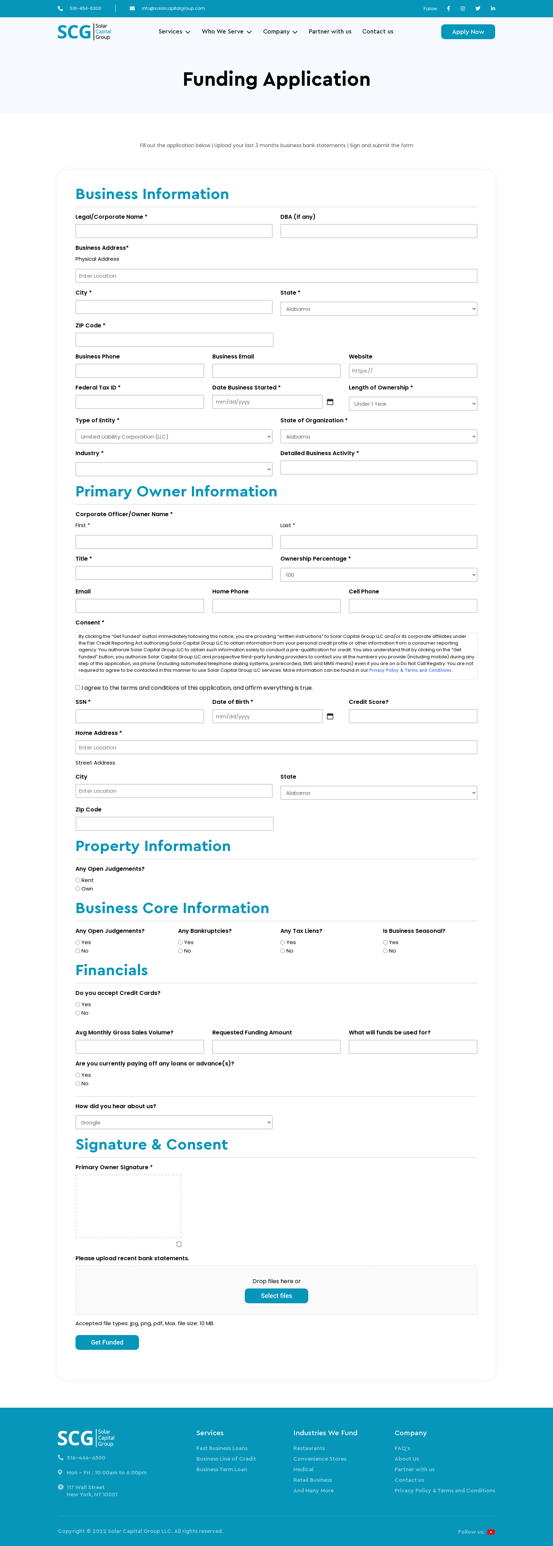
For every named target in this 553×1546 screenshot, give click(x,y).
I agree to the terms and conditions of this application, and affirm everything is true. (197, 688)
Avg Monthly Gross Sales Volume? (124, 1032)
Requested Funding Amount (252, 1032)
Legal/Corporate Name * (111, 217)
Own (87, 888)
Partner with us (330, 32)
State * (290, 293)
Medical (303, 1469)
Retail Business (312, 1480)
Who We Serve (223, 32)
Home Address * (98, 733)
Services (170, 32)
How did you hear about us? (115, 1106)
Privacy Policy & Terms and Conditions (410, 670)
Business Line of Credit (226, 1459)
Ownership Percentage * (315, 559)
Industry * (89, 453)
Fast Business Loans (222, 1448)
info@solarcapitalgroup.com (173, 8)
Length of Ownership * (381, 388)
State (288, 777)
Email (83, 591)
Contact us (378, 32)
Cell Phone (364, 591)
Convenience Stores (319, 1459)
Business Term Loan (221, 1469)
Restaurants (309, 1448)
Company (276, 32)
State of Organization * (314, 420)
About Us (407, 1459)
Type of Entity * (97, 420)
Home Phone (230, 591)
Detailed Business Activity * (319, 453)
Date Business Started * (246, 388)
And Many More (313, 1490)
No (85, 950)
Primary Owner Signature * (114, 1167)
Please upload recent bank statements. (132, 1258)
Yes (86, 942)
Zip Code (88, 809)
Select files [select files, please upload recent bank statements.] (276, 1295)
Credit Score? (369, 702)
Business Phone (97, 356)
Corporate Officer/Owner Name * (124, 514)
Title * (83, 559)
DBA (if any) (298, 217)
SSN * (83, 702)
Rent (87, 880)
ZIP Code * (90, 325)
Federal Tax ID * (98, 388)
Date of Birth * (232, 702)
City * (83, 293)
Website (360, 356)
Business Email (233, 356)
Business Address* (102, 248)
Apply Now (468, 32)
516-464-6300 (85, 8)
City (81, 777)
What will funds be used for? (390, 1032)
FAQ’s (402, 1448)
